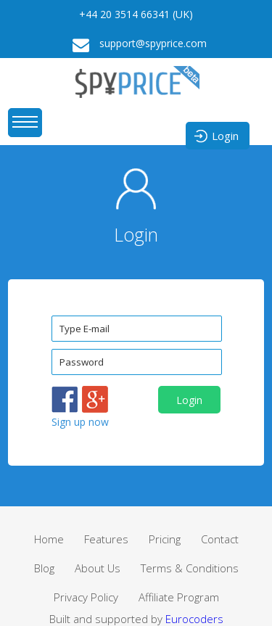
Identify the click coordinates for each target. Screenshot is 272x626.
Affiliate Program (179, 597)
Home (49, 539)
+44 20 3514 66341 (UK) (136, 14)
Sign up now (80, 422)
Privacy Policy (86, 597)
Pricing (165, 539)
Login (216, 136)
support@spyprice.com (136, 44)
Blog (44, 568)
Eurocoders (194, 618)
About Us (97, 568)
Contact (220, 539)
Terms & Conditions (190, 568)
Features (106, 539)
